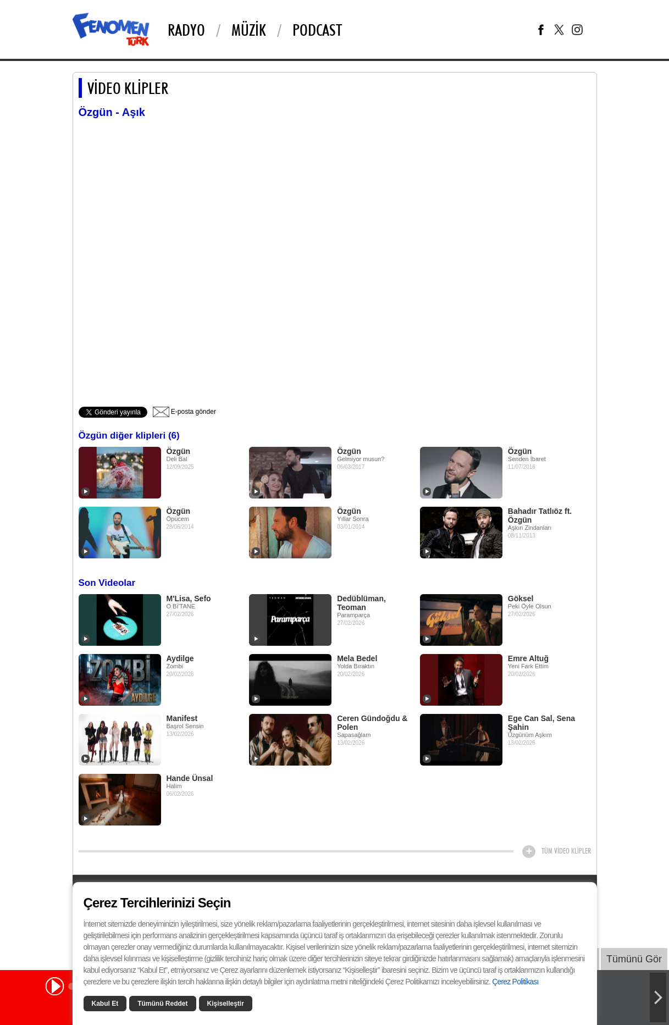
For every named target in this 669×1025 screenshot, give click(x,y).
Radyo (186, 30)
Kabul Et (105, 1003)
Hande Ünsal (190, 778)
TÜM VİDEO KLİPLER (566, 850)
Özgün (179, 451)
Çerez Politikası (515, 981)
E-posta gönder (184, 411)
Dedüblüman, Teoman (361, 603)
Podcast (317, 30)
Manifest (182, 718)
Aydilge (180, 658)
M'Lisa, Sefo (189, 598)
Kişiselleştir (225, 1003)
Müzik (248, 30)
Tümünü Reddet (162, 1003)
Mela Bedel (357, 658)
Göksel (521, 598)
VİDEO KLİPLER (127, 88)
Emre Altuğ (528, 658)
